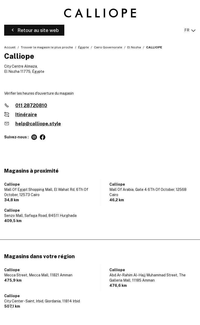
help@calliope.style (38, 123)
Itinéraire (26, 114)
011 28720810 (31, 105)
